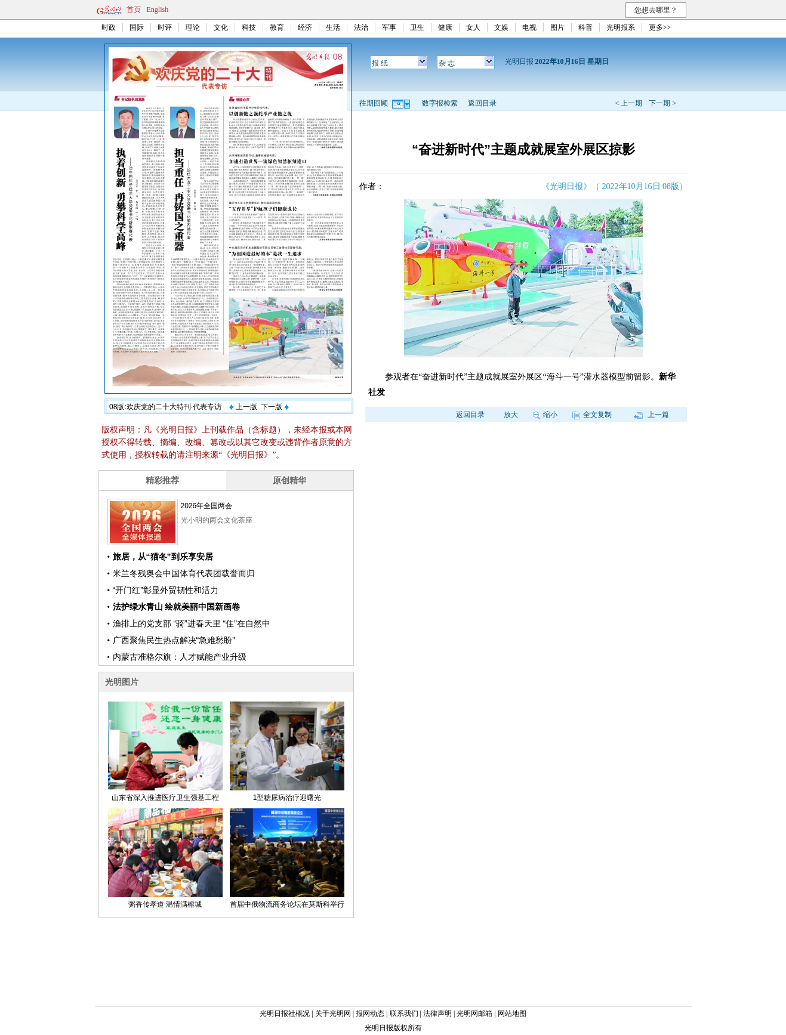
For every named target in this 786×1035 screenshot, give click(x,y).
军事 (389, 27)
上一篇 (651, 414)
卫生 (417, 27)
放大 (511, 414)
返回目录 (482, 103)
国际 (137, 27)
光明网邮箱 (474, 1013)
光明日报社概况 (285, 1013)
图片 (557, 27)
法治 (361, 27)
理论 (193, 27)
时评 (165, 27)
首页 (134, 9)
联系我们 (404, 1013)
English (158, 9)
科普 (585, 27)
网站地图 (512, 1013)
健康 (445, 27)
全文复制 (592, 414)
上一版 (243, 407)
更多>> (660, 27)
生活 (333, 27)
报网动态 (370, 1013)
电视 (529, 27)
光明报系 (620, 27)
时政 (108, 27)
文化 (221, 27)
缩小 (545, 414)
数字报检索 (440, 103)
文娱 (501, 27)
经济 (305, 27)
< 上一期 (628, 103)
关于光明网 (333, 1013)
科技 (249, 27)
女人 (473, 27)
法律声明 (437, 1013)
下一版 (274, 407)
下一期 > (662, 103)
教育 (277, 27)
